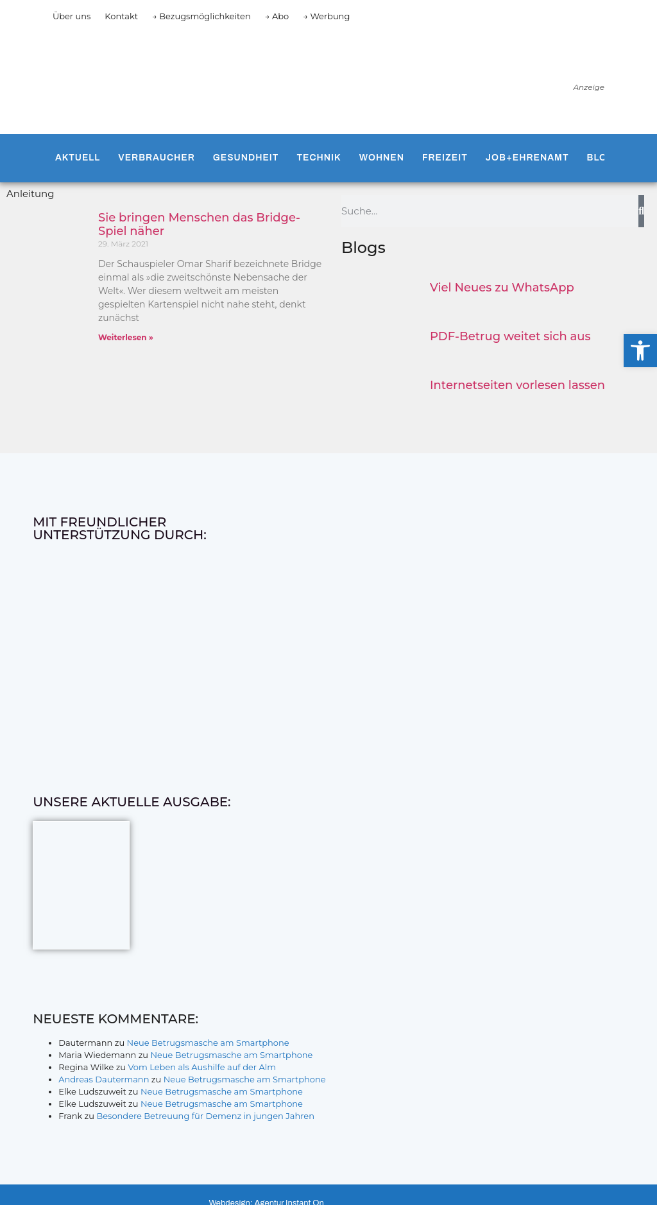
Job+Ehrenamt (527, 157)
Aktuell (77, 157)
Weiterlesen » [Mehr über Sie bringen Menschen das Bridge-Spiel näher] (125, 337)
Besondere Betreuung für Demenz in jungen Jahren (205, 1116)
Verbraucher (156, 157)
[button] (640, 350)
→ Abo (277, 16)
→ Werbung (326, 16)
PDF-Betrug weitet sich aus (510, 336)
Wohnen (381, 157)
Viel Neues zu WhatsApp (502, 288)
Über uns (71, 16)
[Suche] (641, 211)
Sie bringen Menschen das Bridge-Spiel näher (199, 225)
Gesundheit (246, 157)
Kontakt (121, 16)
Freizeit (445, 157)
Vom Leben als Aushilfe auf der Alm (202, 1067)
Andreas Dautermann (103, 1079)
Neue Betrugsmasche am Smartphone (208, 1042)
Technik (318, 157)
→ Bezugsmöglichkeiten (201, 16)
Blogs (604, 157)
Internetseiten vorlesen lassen (517, 385)
